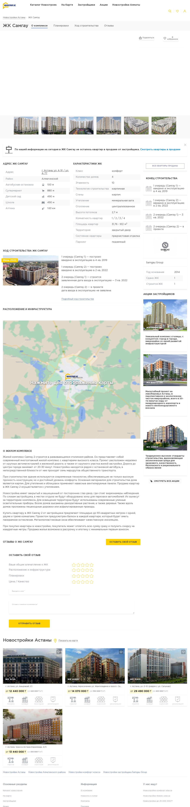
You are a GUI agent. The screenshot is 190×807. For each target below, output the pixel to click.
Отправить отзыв (29, 623)
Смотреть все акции (164, 481)
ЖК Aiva (10, 679)
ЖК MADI (135, 679)
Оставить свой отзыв (123, 542)
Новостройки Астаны (14, 17)
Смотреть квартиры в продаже (160, 149)
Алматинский (50, 179)
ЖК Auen (73, 679)
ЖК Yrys (10, 740)
